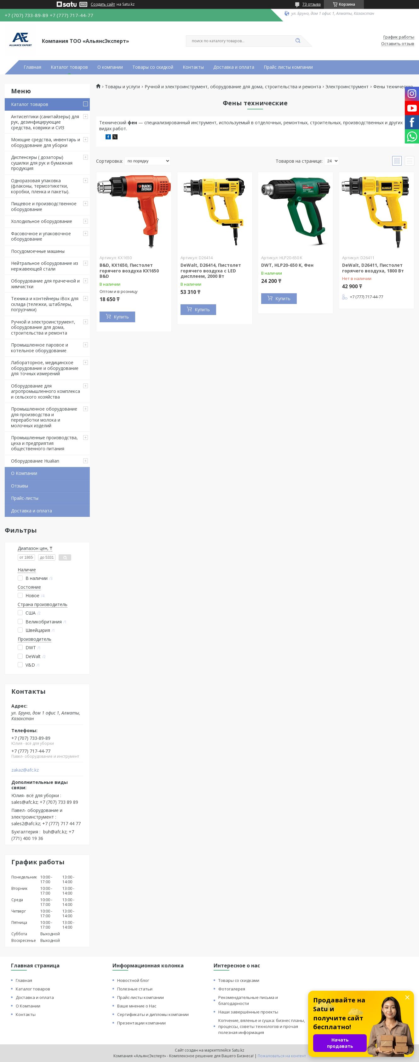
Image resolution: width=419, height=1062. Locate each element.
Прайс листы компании (288, 67)
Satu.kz (238, 1050)
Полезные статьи (134, 989)
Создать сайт (103, 4)
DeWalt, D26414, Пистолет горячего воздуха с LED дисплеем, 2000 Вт (211, 270)
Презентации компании (141, 1023)
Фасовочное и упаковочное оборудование (41, 236)
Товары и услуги (122, 87)
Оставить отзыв (397, 44)
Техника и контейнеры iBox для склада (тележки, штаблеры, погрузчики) (44, 303)
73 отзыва (311, 4)
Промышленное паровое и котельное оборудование (39, 347)
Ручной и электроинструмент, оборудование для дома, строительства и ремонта (43, 327)
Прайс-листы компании (140, 997)
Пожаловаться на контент (282, 1056)
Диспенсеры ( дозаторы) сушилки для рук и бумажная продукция (41, 162)
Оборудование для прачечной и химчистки (45, 283)
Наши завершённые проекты (248, 1012)
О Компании (24, 473)
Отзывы (19, 486)
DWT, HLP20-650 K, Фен (287, 265)
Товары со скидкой (152, 67)
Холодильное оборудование (41, 221)
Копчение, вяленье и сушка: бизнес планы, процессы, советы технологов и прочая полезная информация (261, 1026)
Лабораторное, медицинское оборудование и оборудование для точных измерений (44, 367)
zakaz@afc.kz (25, 770)
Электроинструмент (347, 87)
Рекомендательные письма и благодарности (248, 1000)
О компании (110, 67)
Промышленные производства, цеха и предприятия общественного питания (44, 443)
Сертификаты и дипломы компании (153, 1014)
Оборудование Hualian (35, 461)
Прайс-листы (24, 498)
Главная (32, 67)
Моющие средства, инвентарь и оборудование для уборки (45, 142)
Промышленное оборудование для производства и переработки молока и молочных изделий (44, 417)
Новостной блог (133, 980)
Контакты (193, 67)
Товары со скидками (238, 980)
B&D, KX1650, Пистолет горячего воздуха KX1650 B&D (129, 270)
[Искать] (297, 41)
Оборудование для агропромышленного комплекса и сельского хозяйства (45, 391)
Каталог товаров (69, 67)
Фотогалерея (231, 989)
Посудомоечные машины (38, 251)
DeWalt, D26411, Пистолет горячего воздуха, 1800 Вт (373, 268)
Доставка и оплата (233, 67)
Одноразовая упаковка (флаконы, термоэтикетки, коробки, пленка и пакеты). (40, 186)
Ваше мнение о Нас (136, 1006)
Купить (121, 317)
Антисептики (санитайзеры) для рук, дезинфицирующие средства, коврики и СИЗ (45, 122)
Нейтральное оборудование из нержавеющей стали (44, 266)
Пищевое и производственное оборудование (44, 206)
